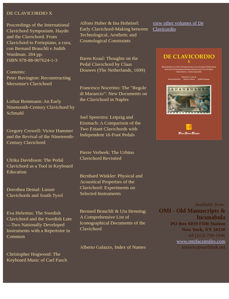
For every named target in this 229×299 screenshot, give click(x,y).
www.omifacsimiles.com (201, 241)
